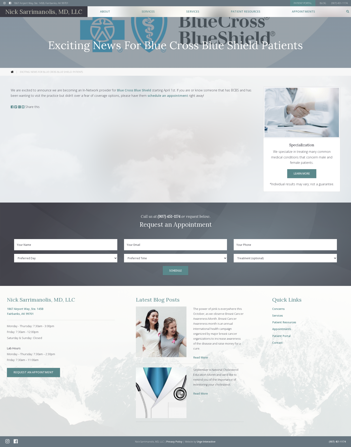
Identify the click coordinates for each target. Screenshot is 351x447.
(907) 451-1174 (169, 216)
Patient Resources (284, 322)
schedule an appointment (168, 95)
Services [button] (148, 11)
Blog (323, 3)
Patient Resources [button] (245, 11)
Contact (277, 343)
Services (277, 315)
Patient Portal (281, 336)
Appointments (303, 11)
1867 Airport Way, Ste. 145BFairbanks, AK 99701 (25, 311)
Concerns (278, 309)
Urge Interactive (206, 441)
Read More (200, 357)
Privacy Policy (174, 441)
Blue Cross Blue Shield (134, 90)
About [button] (105, 11)
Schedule (175, 270)
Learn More (302, 173)
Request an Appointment (33, 372)
